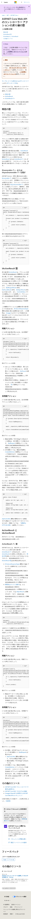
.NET (8, 15)
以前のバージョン (16, 904)
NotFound (23, 371)
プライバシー (17, 907)
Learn (3, 15)
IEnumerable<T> (7, 178)
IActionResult (9, 96)
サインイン (27, 2)
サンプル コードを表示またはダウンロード (14, 81)
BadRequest (11, 443)
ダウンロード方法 (12, 83)
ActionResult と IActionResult (10, 36)
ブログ (5, 907)
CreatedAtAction (10, 452)
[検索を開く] (21, 2)
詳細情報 (8, 801)
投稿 (11, 907)
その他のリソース (8, 38)
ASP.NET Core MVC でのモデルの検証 (16, 791)
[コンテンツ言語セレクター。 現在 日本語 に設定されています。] (6, 896)
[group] (15, 220)
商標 (11, 914)
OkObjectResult (20, 290)
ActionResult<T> (10, 98)
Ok (11, 384)
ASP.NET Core (14, 15)
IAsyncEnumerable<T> (16, 184)
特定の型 (5, 32)
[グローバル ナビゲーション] (1, 2)
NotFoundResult (6, 290)
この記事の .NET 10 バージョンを (16, 51)
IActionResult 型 (7, 34)
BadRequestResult (11, 287)
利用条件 (5, 914)
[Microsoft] (15, 2)
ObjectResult (20, 591)
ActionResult (24, 150)
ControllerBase (21, 292)
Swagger (8, 313)
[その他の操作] (27, 15)
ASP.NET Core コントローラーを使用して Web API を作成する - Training (15, 876)
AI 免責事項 (6, 904)
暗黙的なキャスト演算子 (12, 584)
